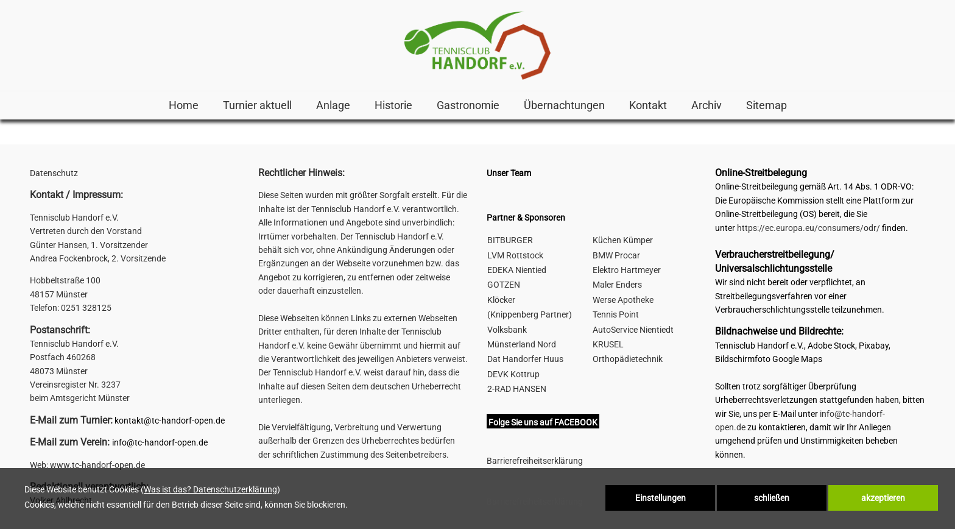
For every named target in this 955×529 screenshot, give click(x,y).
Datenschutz (54, 173)
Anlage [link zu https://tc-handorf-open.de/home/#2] (333, 105)
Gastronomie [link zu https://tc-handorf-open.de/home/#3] (468, 105)
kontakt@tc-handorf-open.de (170, 420)
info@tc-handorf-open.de (160, 442)
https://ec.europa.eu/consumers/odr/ (808, 228)
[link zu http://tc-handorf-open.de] (477, 45)
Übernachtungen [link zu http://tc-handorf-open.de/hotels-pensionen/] (564, 105)
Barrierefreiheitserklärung (535, 461)
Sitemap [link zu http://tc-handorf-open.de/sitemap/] (766, 105)
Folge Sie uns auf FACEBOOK (543, 422)
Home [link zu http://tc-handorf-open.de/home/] (184, 105)
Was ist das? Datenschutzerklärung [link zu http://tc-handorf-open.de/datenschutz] (210, 489)
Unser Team (509, 173)
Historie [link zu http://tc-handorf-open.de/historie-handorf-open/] (393, 105)
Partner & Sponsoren (526, 217)
